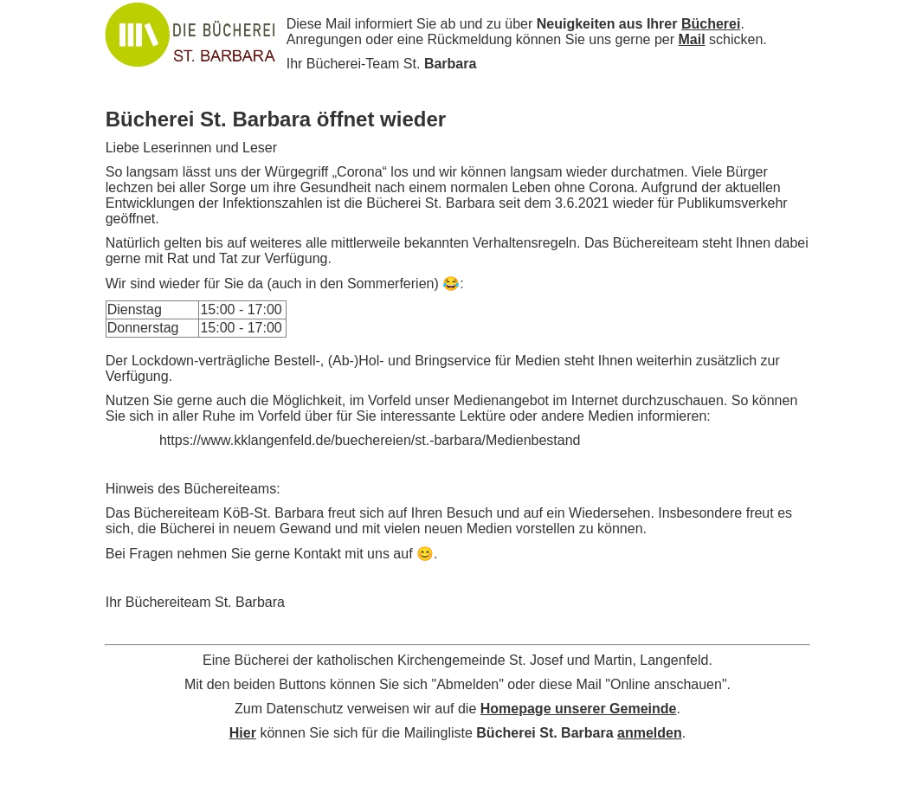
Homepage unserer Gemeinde (578, 708)
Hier (242, 732)
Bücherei (710, 23)
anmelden (649, 732)
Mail (691, 39)
